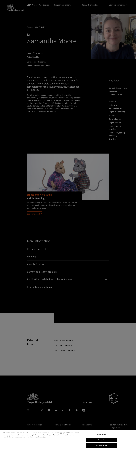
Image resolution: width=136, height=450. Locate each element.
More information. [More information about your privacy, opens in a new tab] (40, 441)
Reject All (101, 444)
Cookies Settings (101, 438)
